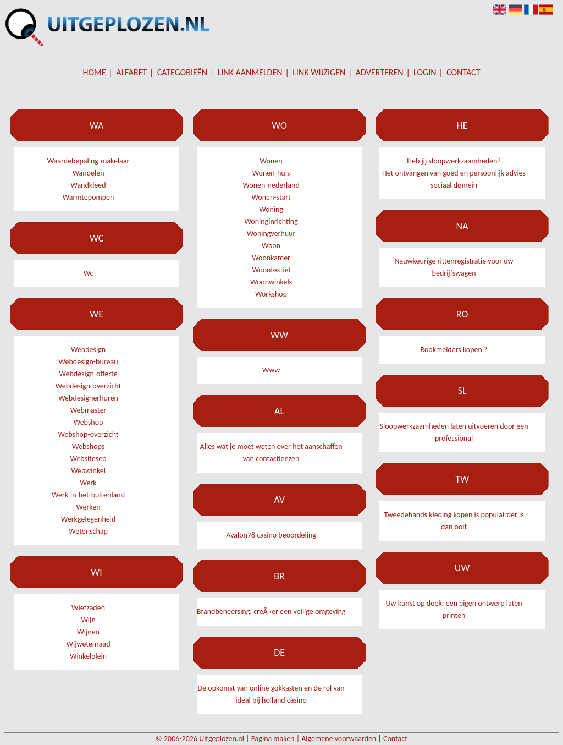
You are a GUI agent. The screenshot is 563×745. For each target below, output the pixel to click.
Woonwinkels (271, 282)
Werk (88, 482)
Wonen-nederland (270, 185)
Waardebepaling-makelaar (88, 161)
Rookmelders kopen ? (454, 349)
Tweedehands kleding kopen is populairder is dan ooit (453, 521)
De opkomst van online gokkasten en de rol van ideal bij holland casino (271, 694)
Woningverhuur (271, 233)
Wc (88, 273)
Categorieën (182, 72)
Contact (463, 72)
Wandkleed (88, 185)
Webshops (88, 446)
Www (271, 370)
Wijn (88, 620)
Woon (271, 245)
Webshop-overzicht (88, 434)
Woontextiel (271, 270)
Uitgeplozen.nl (221, 738)
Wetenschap (88, 531)
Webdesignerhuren (88, 398)
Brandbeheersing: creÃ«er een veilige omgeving (271, 611)
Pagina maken (273, 738)
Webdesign (88, 349)
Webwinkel (88, 470)
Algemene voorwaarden (338, 738)
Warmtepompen (88, 197)
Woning (271, 209)
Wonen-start (270, 197)
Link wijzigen (318, 72)
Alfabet (131, 72)
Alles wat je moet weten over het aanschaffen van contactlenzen (271, 452)
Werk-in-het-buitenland (88, 495)
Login (424, 72)
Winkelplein (88, 656)
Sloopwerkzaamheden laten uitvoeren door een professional (454, 432)
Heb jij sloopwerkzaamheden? (454, 161)
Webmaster (88, 410)
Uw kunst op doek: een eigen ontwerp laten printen (454, 609)
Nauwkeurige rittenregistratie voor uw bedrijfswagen (454, 267)
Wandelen (88, 173)
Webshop (88, 422)
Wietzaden (88, 607)
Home (94, 72)
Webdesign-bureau (88, 361)
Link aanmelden (250, 72)
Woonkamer (271, 257)
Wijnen (88, 632)
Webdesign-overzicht (88, 386)
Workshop (271, 294)
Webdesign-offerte (88, 374)
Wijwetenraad (89, 644)
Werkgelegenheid (88, 519)
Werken (88, 507)
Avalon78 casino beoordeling (271, 535)
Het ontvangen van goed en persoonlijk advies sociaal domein (454, 179)
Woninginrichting (270, 221)
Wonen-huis (271, 173)
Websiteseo (88, 458)
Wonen (271, 161)
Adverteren (380, 72)
